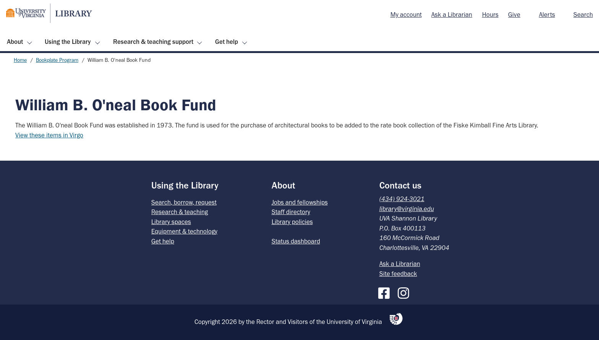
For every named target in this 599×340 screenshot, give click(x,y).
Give (514, 14)
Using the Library (68, 41)
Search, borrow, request (184, 202)
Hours (490, 14)
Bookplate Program (57, 60)
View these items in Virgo (49, 135)
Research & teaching (179, 212)
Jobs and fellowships (300, 202)
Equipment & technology (184, 231)
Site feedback (398, 273)
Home (20, 60)
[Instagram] (405, 291)
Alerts (547, 14)
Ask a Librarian (451, 14)
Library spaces (171, 222)
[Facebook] (385, 291)
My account (406, 14)
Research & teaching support (153, 41)
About (15, 41)
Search (583, 14)
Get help (226, 41)
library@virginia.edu (406, 209)
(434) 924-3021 (401, 199)
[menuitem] (406, 15)
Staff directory (291, 212)
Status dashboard (296, 241)
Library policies (292, 222)
